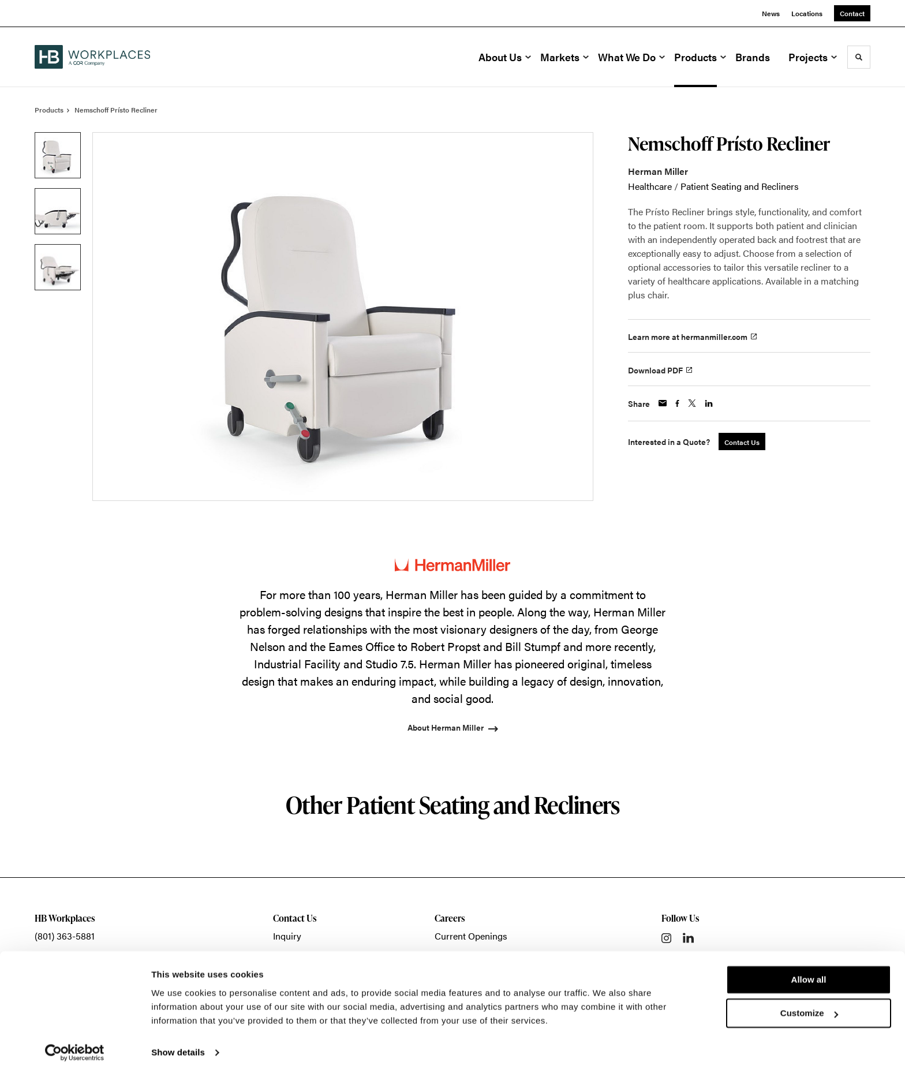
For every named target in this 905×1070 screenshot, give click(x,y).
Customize (809, 1008)
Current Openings (471, 935)
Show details (178, 1047)
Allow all (809, 974)
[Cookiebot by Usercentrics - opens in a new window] (74, 1047)
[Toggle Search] (858, 57)
